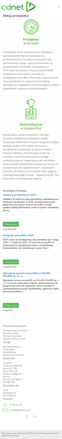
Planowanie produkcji (12, 336)
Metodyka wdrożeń (12, 346)
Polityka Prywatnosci (10, 435)
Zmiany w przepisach (12, 365)
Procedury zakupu (11, 333)
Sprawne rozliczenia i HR (14, 338)
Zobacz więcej (11, 224)
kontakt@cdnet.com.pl (20, 410)
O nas (5, 390)
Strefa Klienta (9, 395)
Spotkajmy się (9, 392)
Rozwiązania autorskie (13, 355)
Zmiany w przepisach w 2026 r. (20, 195)
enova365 (7, 362)
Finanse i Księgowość (12, 373)
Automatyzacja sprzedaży (15, 330)
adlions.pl (54, 433)
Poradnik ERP (9, 382)
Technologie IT (9, 349)
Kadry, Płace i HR (10, 371)
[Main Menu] (58, 6)
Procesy (6, 376)
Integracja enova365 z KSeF (18, 235)
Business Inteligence (12, 379)
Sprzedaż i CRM (10, 368)
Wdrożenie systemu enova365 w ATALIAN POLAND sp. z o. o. (26, 274)
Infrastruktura (9, 352)
